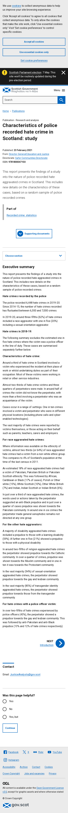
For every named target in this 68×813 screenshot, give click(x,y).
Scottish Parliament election (25, 72)
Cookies (49, 767)
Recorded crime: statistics (22, 215)
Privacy (52, 773)
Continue (10, 728)
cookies (16, 5)
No (10, 709)
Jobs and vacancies (34, 773)
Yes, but (13, 716)
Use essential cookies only (34, 52)
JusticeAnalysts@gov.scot (25, 674)
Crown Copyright (11, 773)
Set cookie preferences (34, 60)
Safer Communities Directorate (31, 158)
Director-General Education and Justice (29, 154)
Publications (18, 111)
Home (6, 111)
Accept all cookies (34, 41)
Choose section (33, 255)
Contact (36, 767)
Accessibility (9, 767)
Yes (11, 701)
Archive (24, 767)
